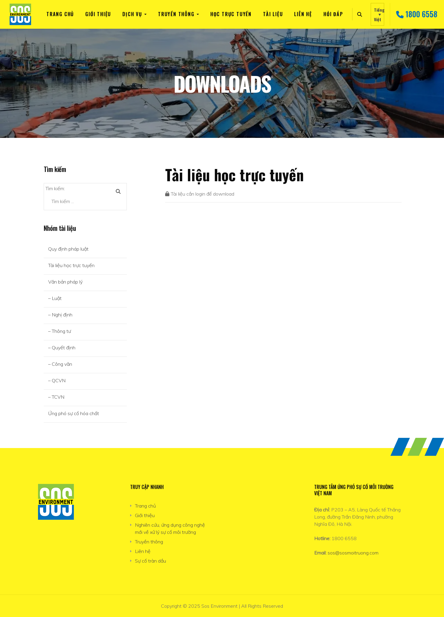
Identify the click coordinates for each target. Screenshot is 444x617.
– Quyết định (61, 348)
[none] (377, 14)
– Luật (55, 298)
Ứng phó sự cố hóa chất (73, 413)
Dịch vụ (132, 14)
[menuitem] (377, 14)
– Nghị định (60, 315)
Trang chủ (60, 14)
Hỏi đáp (333, 14)
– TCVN (56, 397)
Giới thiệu (98, 14)
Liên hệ (303, 14)
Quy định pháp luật (68, 249)
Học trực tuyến (231, 14)
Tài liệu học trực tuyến (71, 265)
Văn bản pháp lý (65, 282)
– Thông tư (59, 331)
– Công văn (60, 364)
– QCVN (57, 380)
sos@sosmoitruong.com (353, 553)
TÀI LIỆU (273, 14)
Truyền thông (176, 14)
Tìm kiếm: (55, 188)
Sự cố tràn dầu (150, 561)
